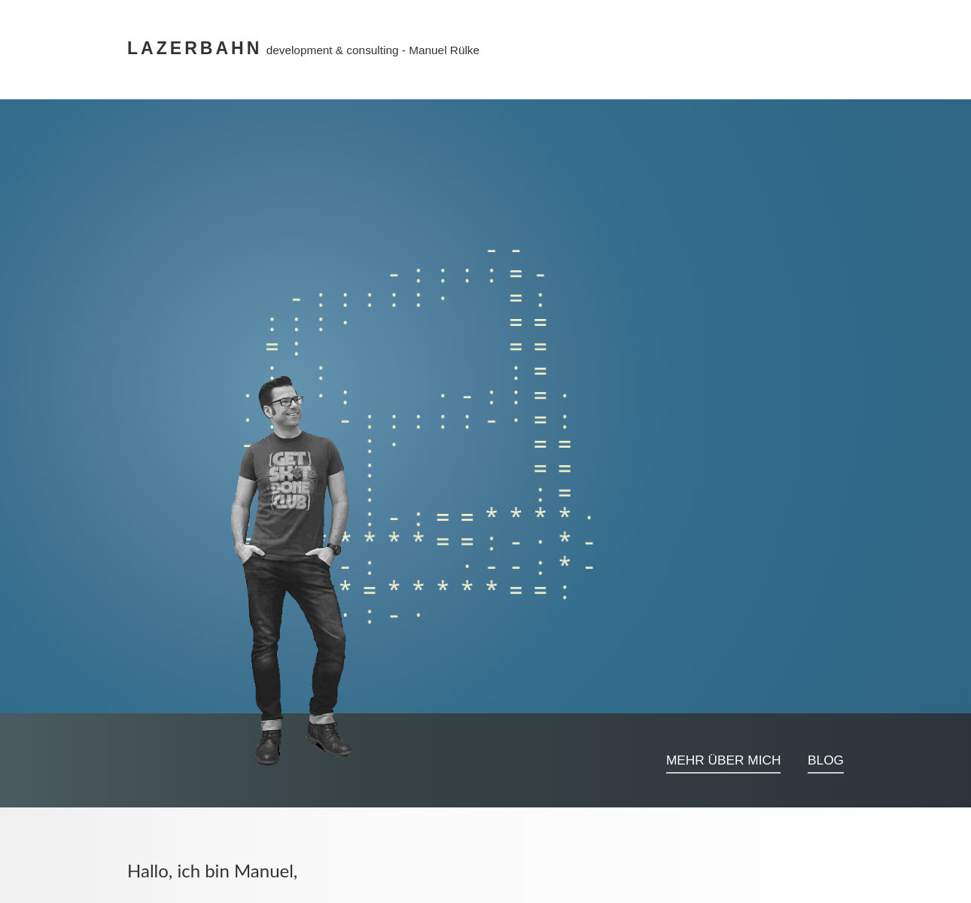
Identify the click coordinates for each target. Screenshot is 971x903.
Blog (826, 760)
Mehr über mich (723, 760)
